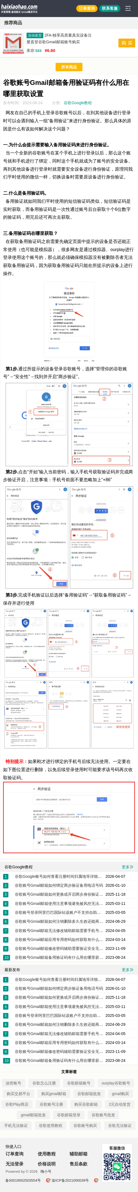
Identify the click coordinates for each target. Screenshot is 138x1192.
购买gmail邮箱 (53, 1093)
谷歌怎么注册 (44, 1083)
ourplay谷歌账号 (116, 1083)
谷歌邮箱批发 (89, 1093)
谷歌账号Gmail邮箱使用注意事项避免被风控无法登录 (61, 903)
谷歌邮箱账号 (79, 1083)
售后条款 (78, 1164)
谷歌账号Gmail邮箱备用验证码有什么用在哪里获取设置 (63, 957)
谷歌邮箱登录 (68, 1115)
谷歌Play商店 (16, 1104)
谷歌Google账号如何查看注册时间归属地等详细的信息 (62, 876)
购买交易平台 (18, 1093)
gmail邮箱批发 (33, 1115)
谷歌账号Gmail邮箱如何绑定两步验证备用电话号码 (59, 885)
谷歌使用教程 (50, 1125)
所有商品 (69, 67)
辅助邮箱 (78, 1154)
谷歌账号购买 (85, 1125)
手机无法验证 (16, 1125)
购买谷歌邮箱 (86, 1104)
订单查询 (87, 8)
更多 (128, 867)
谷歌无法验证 (120, 1125)
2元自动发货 (120, 1104)
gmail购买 (120, 1093)
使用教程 (47, 1154)
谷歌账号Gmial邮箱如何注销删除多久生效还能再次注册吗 (65, 921)
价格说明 (47, 1164)
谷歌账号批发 (103, 1115)
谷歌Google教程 (78, 103)
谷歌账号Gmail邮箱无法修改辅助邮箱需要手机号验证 (61, 930)
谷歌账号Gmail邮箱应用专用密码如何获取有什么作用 (61, 939)
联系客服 (110, 8)
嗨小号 (46, 1171)
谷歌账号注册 (51, 1104)
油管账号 (13, 1083)
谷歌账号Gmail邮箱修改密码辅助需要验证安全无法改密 (63, 948)
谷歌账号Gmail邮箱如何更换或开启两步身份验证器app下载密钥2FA (73, 894)
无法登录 (14, 1164)
